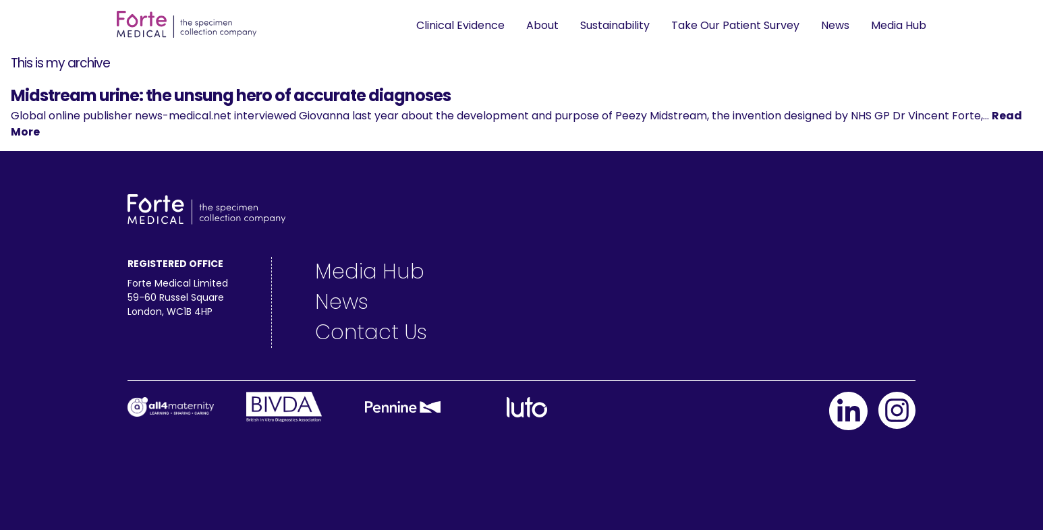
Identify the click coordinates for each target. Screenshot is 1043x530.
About (542, 25)
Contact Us (371, 332)
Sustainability (615, 25)
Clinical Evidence (460, 25)
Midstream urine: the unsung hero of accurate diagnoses (231, 95)
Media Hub (898, 25)
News (835, 25)
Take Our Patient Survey (735, 25)
